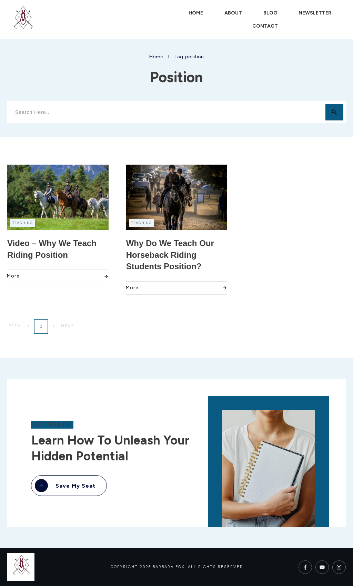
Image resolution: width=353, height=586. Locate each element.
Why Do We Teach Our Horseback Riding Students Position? (170, 254)
